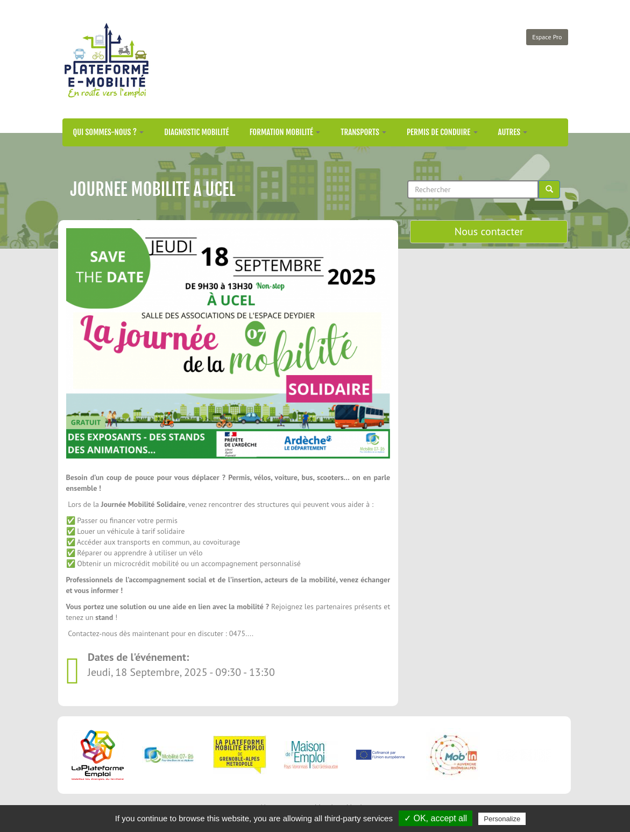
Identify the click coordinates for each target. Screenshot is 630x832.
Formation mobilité (285, 132)
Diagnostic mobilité (196, 132)
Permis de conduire (442, 132)
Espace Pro (547, 37)
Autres (513, 132)
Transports (363, 132)
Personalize (502, 819)
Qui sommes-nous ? (108, 132)
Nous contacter (489, 231)
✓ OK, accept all (435, 818)
